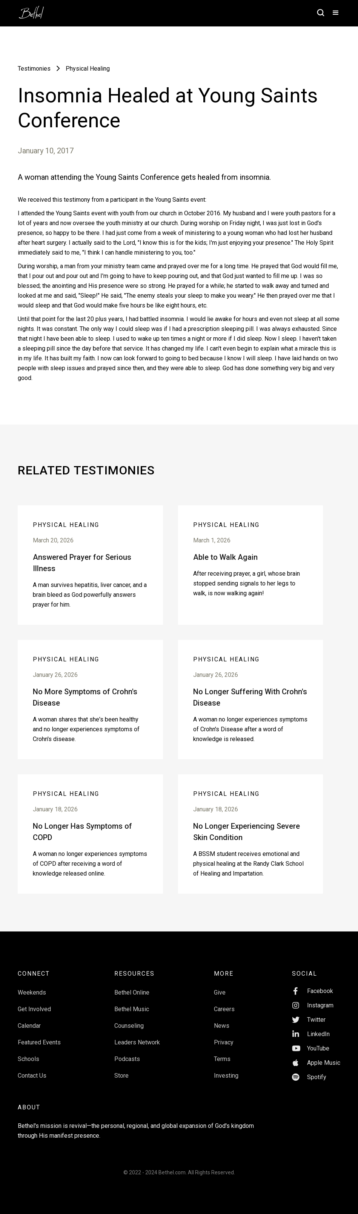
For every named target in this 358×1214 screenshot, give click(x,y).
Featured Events (39, 1042)
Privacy (224, 1042)
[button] (332, 13)
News (221, 1025)
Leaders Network (137, 1042)
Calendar (29, 1025)
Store (121, 1075)
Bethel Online (131, 992)
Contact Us (32, 1075)
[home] (35, 10)
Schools (28, 1059)
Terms (222, 1059)
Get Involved (34, 1009)
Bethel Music (131, 1009)
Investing (226, 1075)
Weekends (32, 992)
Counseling (129, 1025)
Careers (224, 1009)
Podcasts (127, 1059)
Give (220, 992)
